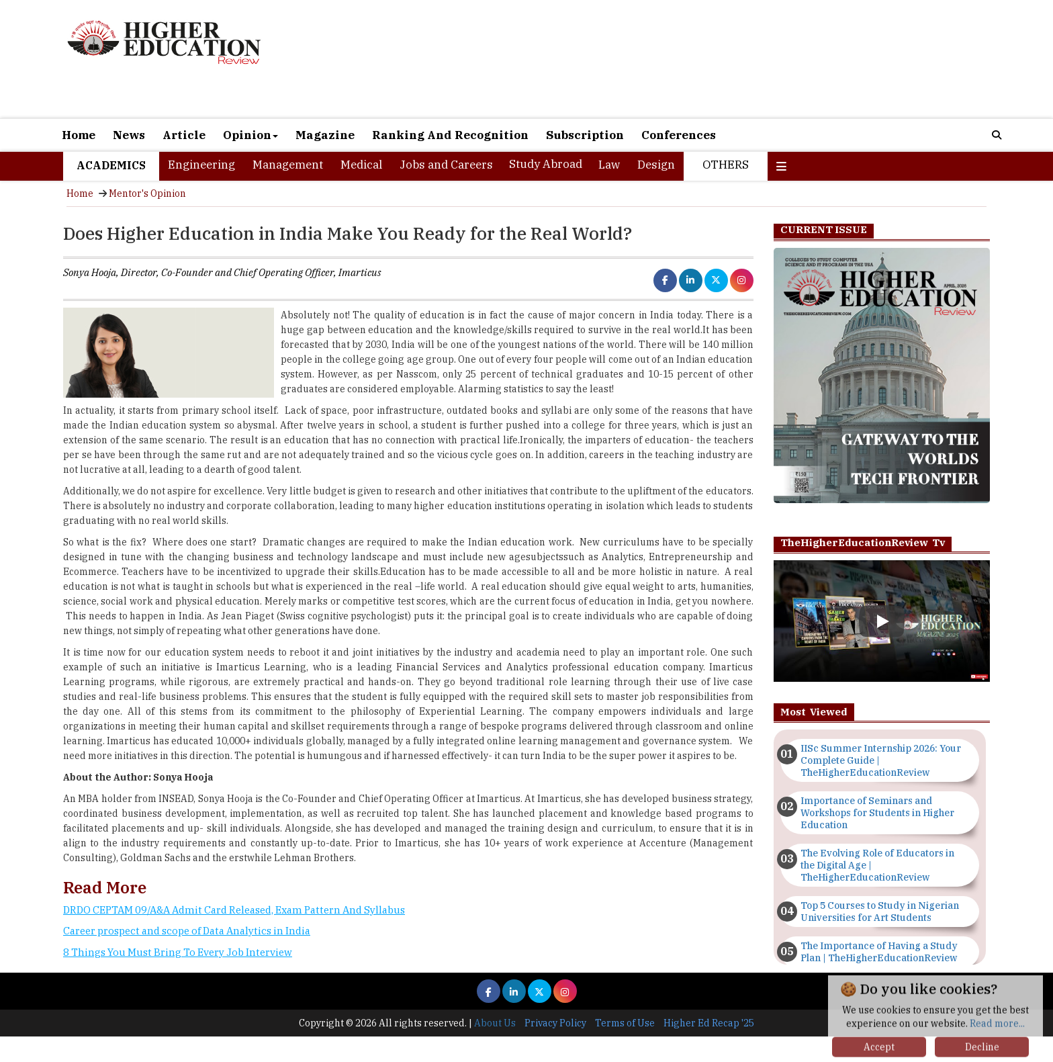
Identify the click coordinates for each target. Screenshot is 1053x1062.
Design (656, 164)
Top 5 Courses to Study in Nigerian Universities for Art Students (879, 911)
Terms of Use (625, 1023)
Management (288, 164)
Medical (361, 164)
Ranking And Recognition (450, 135)
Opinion (250, 135)
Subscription (585, 135)
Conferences (678, 135)
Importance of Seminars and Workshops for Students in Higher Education (877, 813)
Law (609, 164)
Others (725, 164)
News (129, 135)
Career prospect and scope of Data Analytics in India (186, 930)
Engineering (201, 164)
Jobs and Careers (446, 164)
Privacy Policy (555, 1023)
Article (184, 135)
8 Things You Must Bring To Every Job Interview (177, 952)
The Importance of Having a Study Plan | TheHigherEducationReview (879, 952)
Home (78, 135)
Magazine (325, 135)
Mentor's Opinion (147, 193)
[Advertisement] (681, 59)
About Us (495, 1023)
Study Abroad (545, 164)
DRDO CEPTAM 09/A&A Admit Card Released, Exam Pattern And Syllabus (234, 909)
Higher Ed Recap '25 (708, 1023)
